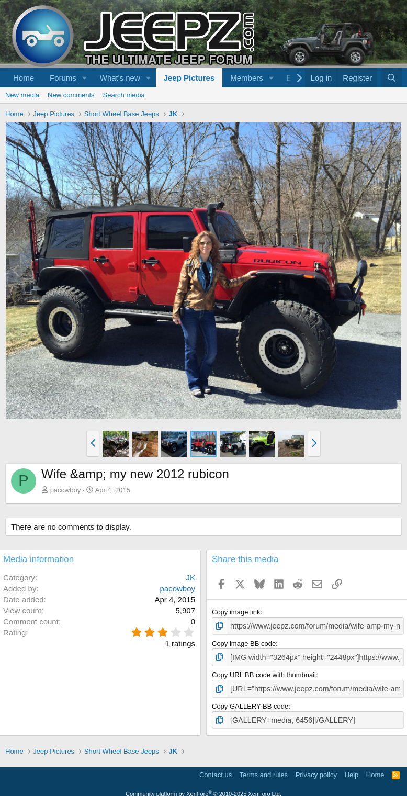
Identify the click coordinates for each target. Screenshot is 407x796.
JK (190, 577)
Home (23, 77)
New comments (71, 95)
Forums (63, 77)
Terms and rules (264, 771)
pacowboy (65, 490)
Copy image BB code (244, 642)
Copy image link (236, 612)
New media (22, 95)
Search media (124, 95)
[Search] (391, 77)
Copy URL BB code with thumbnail (264, 673)
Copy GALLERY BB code (250, 704)
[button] (84, 77)
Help (352, 771)
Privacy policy (316, 771)
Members (246, 77)
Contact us (215, 771)
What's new (120, 77)
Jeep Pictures (189, 77)
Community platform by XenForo (203, 790)
